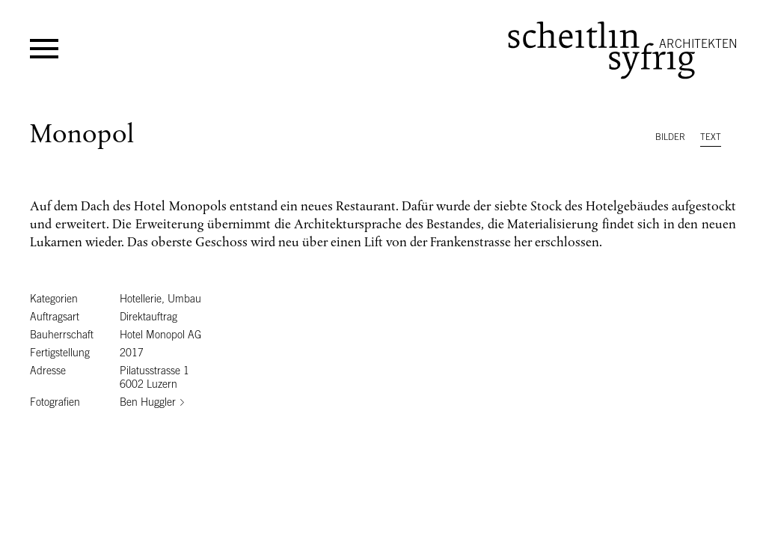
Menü (44, 48)
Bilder (670, 137)
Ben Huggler (148, 402)
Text (710, 137)
